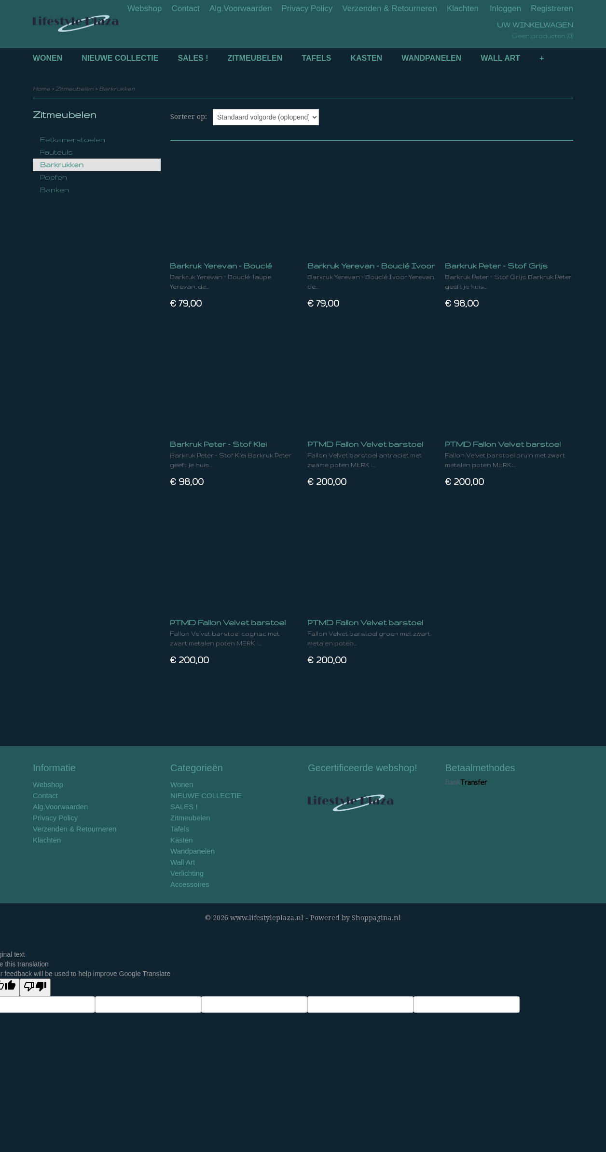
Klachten (463, 8)
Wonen (47, 58)
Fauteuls (56, 152)
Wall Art (500, 58)
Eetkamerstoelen (72, 139)
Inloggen (505, 8)
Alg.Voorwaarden (240, 8)
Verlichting (187, 873)
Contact (185, 8)
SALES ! (193, 58)
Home (41, 88)
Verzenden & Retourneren (389, 8)
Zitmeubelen (255, 58)
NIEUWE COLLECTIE (120, 58)
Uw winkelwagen (535, 25)
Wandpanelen (431, 58)
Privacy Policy (307, 8)
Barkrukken (117, 88)
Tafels (316, 58)
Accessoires (189, 884)
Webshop (144, 8)
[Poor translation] (35, 987)
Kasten (366, 58)
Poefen (53, 177)
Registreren (552, 8)
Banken (54, 190)
